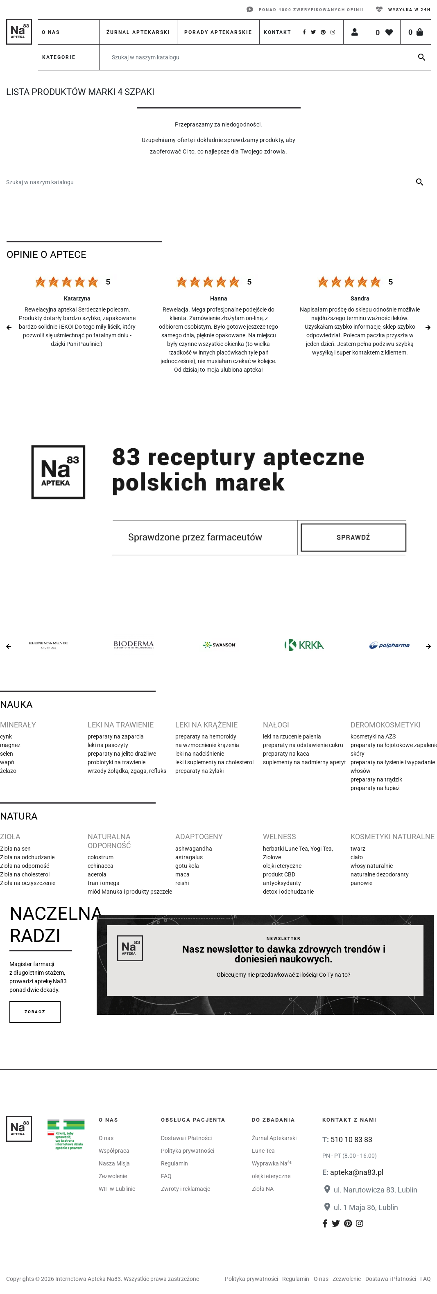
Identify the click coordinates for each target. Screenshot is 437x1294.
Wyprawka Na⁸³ (272, 1163)
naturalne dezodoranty (380, 874)
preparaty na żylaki (199, 771)
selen (6, 753)
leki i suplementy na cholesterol (214, 762)
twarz (358, 848)
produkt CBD (279, 874)
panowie (361, 883)
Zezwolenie (113, 1176)
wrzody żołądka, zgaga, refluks (127, 771)
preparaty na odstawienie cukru (303, 745)
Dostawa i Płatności (186, 1138)
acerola (97, 874)
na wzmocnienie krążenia (207, 745)
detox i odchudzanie (288, 891)
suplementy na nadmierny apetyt (304, 762)
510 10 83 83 (351, 1139)
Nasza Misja (114, 1163)
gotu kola (187, 866)
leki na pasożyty (108, 745)
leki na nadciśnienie (199, 753)
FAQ (166, 1176)
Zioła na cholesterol (25, 874)
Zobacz (35, 1011)
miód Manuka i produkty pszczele (130, 891)
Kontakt (277, 32)
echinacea (100, 866)
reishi (182, 883)
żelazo (8, 771)
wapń (7, 762)
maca (182, 874)
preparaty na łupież (375, 788)
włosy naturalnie (372, 866)
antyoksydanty (282, 883)
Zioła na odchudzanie (27, 857)
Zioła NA (263, 1189)
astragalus (189, 857)
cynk (6, 736)
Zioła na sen (15, 848)
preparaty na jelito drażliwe (122, 753)
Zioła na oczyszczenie (27, 883)
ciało (357, 857)
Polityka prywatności (187, 1150)
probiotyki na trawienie (116, 762)
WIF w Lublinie (117, 1189)
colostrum (100, 857)
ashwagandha (193, 848)
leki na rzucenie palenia (292, 736)
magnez (10, 745)
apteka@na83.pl (356, 1172)
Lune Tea (263, 1150)
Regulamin (174, 1163)
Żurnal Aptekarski (274, 1138)
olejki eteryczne (282, 866)
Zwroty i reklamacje (185, 1189)
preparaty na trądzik (376, 779)
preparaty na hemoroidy (205, 736)
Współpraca (114, 1150)
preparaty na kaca (286, 753)
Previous (9, 327)
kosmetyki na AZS (373, 736)
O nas (51, 32)
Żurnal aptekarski (138, 32)
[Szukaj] (265, 57)
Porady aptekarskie (218, 32)
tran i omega (104, 883)
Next (428, 327)
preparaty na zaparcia (116, 736)
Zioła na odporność (24, 866)
